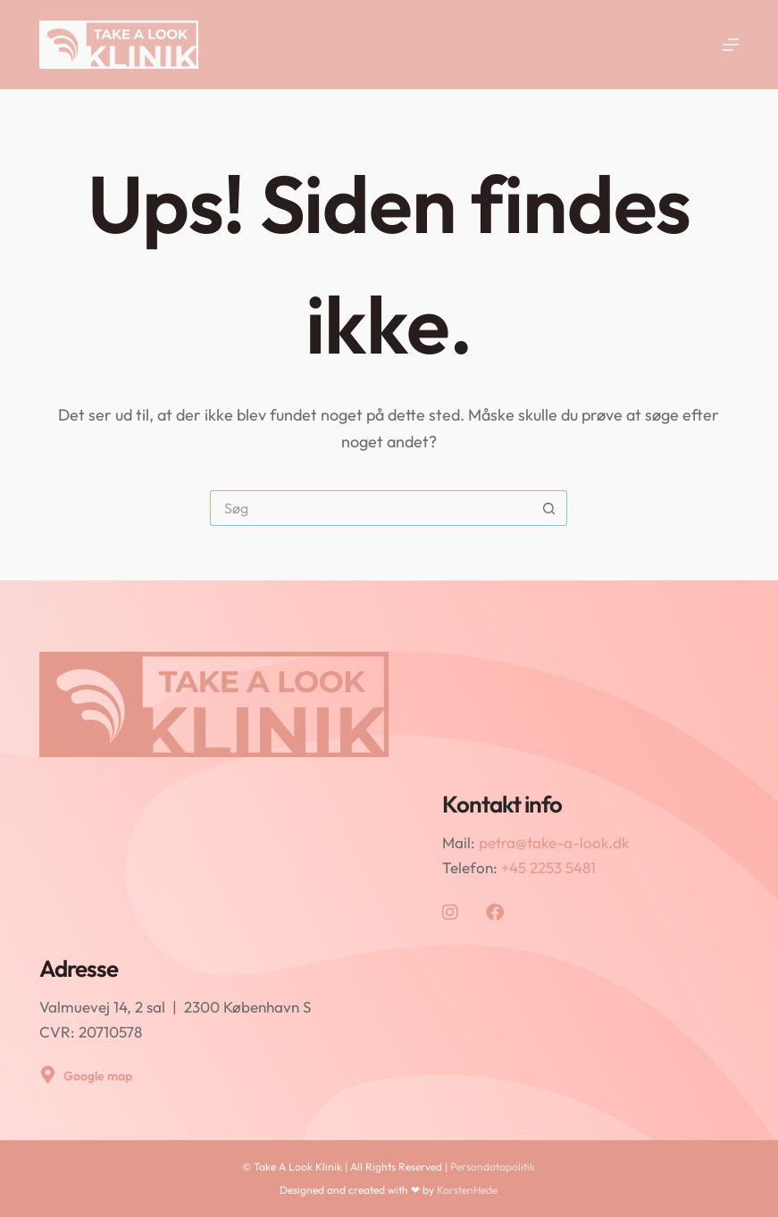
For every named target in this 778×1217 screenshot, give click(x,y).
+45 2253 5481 (548, 867)
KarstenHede (467, 1189)
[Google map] (48, 1075)
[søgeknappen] (549, 508)
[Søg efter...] (370, 508)
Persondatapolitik (492, 1166)
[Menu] (731, 45)
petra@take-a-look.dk (554, 842)
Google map (97, 1076)
